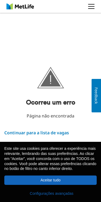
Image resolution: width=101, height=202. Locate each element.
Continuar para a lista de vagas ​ (36, 133)
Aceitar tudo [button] (50, 180)
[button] (50, 193)
